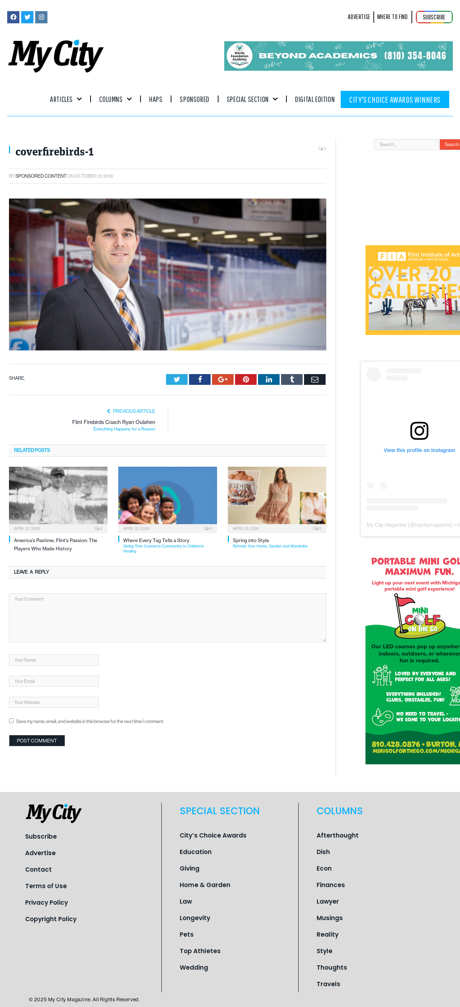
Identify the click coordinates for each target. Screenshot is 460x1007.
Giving (189, 868)
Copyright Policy (51, 919)
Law (186, 901)
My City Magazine (386, 525)
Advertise (40, 853)
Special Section (252, 99)
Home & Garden (205, 885)
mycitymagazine (433, 525)
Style (324, 951)
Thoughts (332, 967)
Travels (328, 984)
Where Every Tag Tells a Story (170, 545)
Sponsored (194, 98)
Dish (323, 852)
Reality (328, 934)
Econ (324, 868)
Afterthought (338, 835)
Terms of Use (46, 886)
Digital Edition (315, 98)
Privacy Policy (46, 902)
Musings (330, 918)
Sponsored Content (40, 176)
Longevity (195, 918)
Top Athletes (200, 951)
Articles (66, 99)
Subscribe (41, 836)
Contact (38, 869)
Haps (155, 98)
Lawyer (328, 901)
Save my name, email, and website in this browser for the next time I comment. (90, 721)
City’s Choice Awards (213, 835)
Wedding (194, 967)
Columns (115, 99)
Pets (187, 934)
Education (196, 852)
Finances (331, 885)
